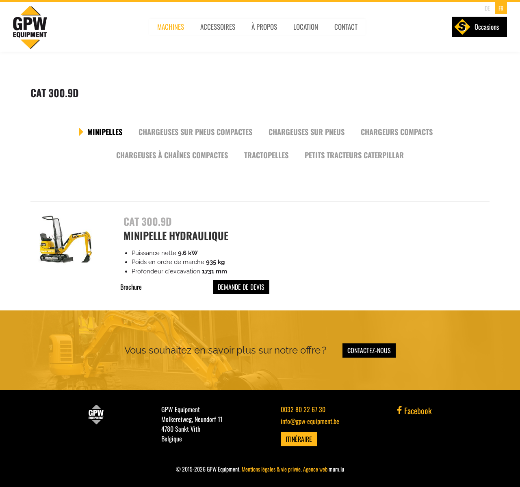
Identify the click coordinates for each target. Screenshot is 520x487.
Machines (174, 31)
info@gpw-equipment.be (310, 421)
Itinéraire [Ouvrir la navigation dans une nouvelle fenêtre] (299, 438)
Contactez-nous (369, 350)
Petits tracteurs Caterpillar (354, 154)
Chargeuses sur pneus (306, 131)
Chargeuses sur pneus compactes (195, 131)
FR (497, 8)
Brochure (131, 287)
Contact (351, 31)
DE (484, 8)
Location (310, 31)
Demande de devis (241, 287)
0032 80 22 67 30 (303, 409)
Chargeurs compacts (396, 131)
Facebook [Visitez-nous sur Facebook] (414, 410)
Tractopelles (266, 154)
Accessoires (221, 31)
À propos (269, 31)
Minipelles (106, 131)
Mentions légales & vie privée (271, 468)
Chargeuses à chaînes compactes (172, 154)
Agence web (315, 468)
